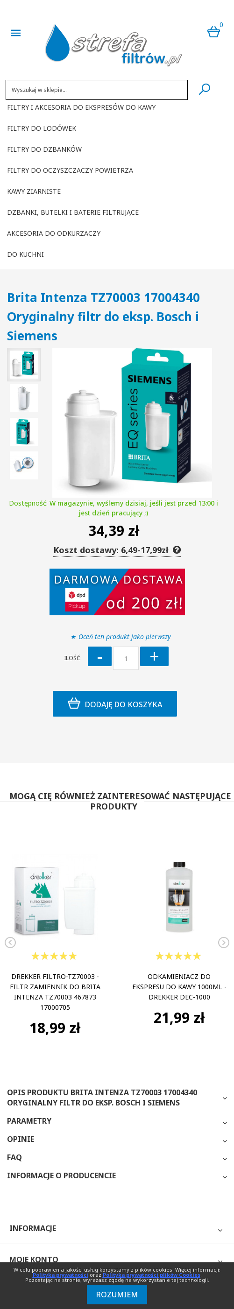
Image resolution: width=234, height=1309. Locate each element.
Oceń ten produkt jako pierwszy (124, 636)
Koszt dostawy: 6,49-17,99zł (117, 550)
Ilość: (73, 658)
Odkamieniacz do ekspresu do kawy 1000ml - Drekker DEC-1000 (179, 986)
